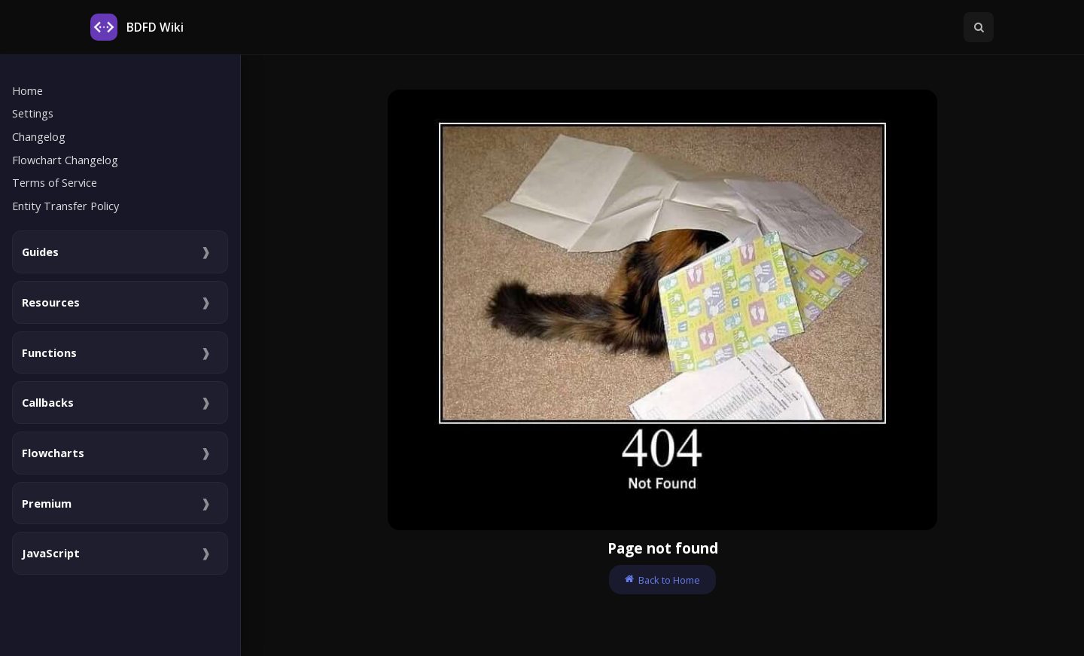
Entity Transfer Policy (65, 205)
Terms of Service (54, 182)
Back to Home (662, 580)
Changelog (38, 136)
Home (27, 90)
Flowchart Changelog (65, 159)
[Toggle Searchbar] (979, 27)
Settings (32, 113)
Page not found (662, 548)
